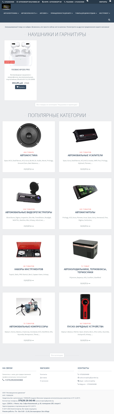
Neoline (22, 220)
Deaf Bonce (17, 160)
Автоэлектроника (11, 13)
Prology (50, 160)
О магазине (44, 381)
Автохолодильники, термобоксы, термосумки (85, 271)
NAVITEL (16, 220)
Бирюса (80, 277)
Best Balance (33, 163)
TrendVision (39, 217)
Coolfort (90, 277)
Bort (30, 274)
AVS (85, 277)
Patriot (76, 332)
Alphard (81, 163)
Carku (99, 332)
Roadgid (48, 217)
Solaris (86, 332)
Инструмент (104, 13)
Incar (85, 217)
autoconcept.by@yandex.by (88, 378)
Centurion (88, 220)
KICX (10, 160)
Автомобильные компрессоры (28, 326)
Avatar (90, 160)
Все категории (57, 355)
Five (99, 160)
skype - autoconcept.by (86, 381)
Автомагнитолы (85, 212)
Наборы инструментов (28, 269)
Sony (94, 217)
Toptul (11, 274)
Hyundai (21, 334)
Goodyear (34, 332)
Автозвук (44, 13)
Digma (18, 217)
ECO (39, 332)
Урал (6, 160)
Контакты (43, 374)
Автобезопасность (29, 13)
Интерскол (29, 334)
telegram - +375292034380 (87, 384)
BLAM (32, 160)
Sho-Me (31, 217)
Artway (32, 220)
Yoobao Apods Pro (20, 69)
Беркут (7, 332)
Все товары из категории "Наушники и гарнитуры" (57, 104)
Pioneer (88, 163)
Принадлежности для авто (62, 13)
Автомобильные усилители (85, 155)
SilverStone (10, 217)
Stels (16, 274)
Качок (13, 332)
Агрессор (26, 332)
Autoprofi (81, 334)
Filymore (73, 277)
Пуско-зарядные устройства (85, 326)
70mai (36, 334)
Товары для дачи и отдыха (86, 13)
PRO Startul (23, 274)
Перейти (29, 169)
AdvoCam (39, 220)
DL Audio (38, 160)
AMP (95, 160)
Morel (44, 160)
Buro (91, 332)
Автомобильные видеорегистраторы (28, 212)
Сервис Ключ (38, 274)
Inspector (24, 217)
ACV (23, 160)
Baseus (19, 332)
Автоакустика (28, 155)
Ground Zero (22, 163)
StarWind (97, 277)
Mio (27, 220)
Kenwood (100, 217)
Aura (27, 160)
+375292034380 (83, 374)
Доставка (43, 378)
